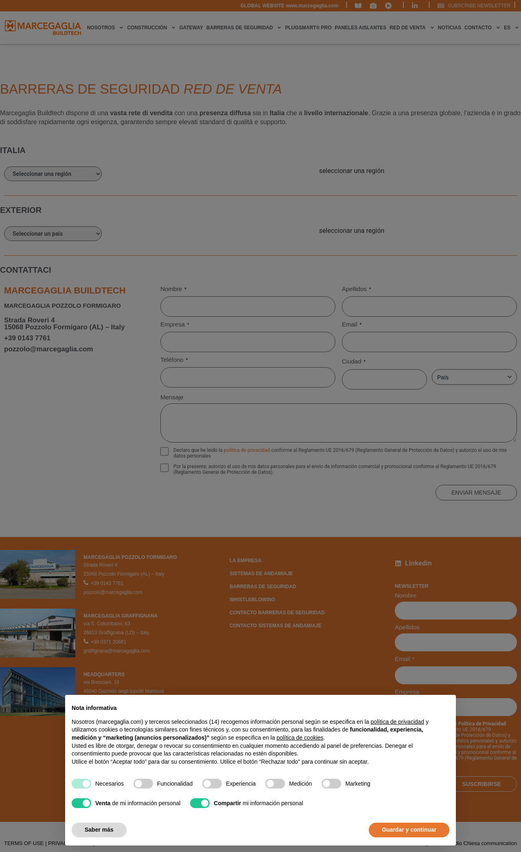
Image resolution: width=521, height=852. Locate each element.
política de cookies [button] (299, 737)
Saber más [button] (99, 829)
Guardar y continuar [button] (409, 829)
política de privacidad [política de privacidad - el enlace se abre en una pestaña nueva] (398, 721)
